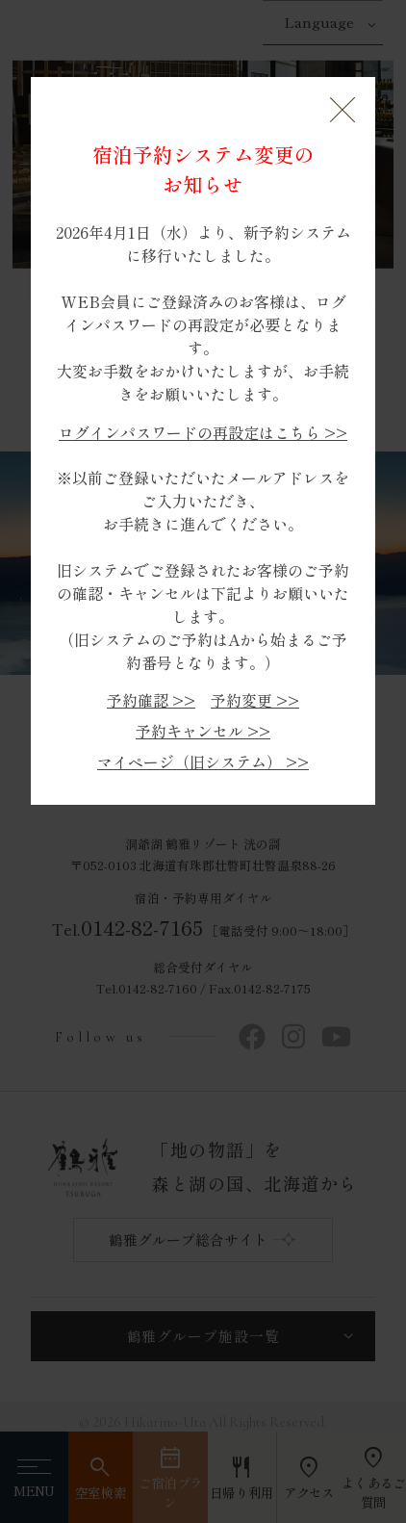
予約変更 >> (255, 700)
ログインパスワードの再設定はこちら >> (203, 433)
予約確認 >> (151, 700)
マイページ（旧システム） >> (203, 762)
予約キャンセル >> (203, 731)
